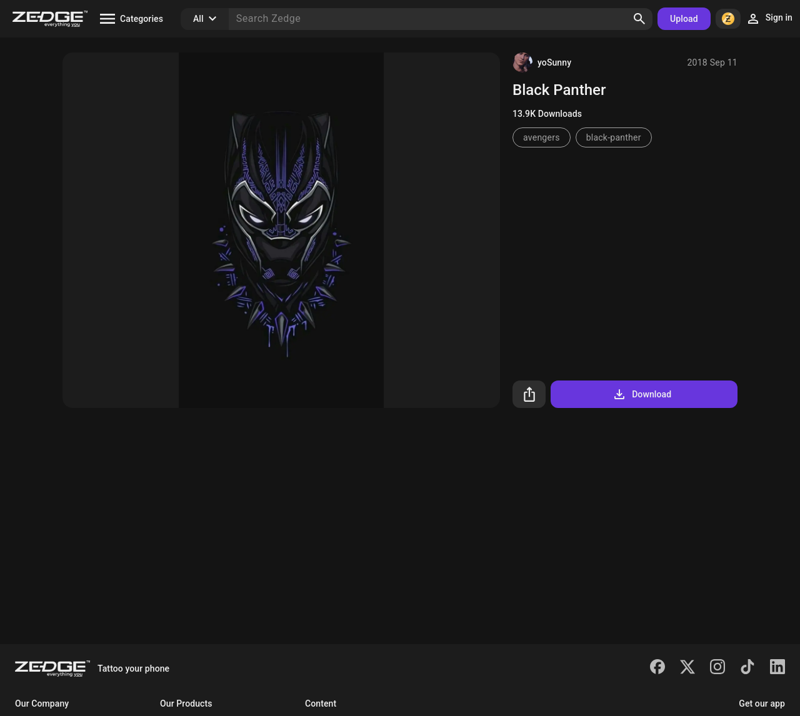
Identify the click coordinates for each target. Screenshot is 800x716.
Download (641, 394)
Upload (684, 19)
